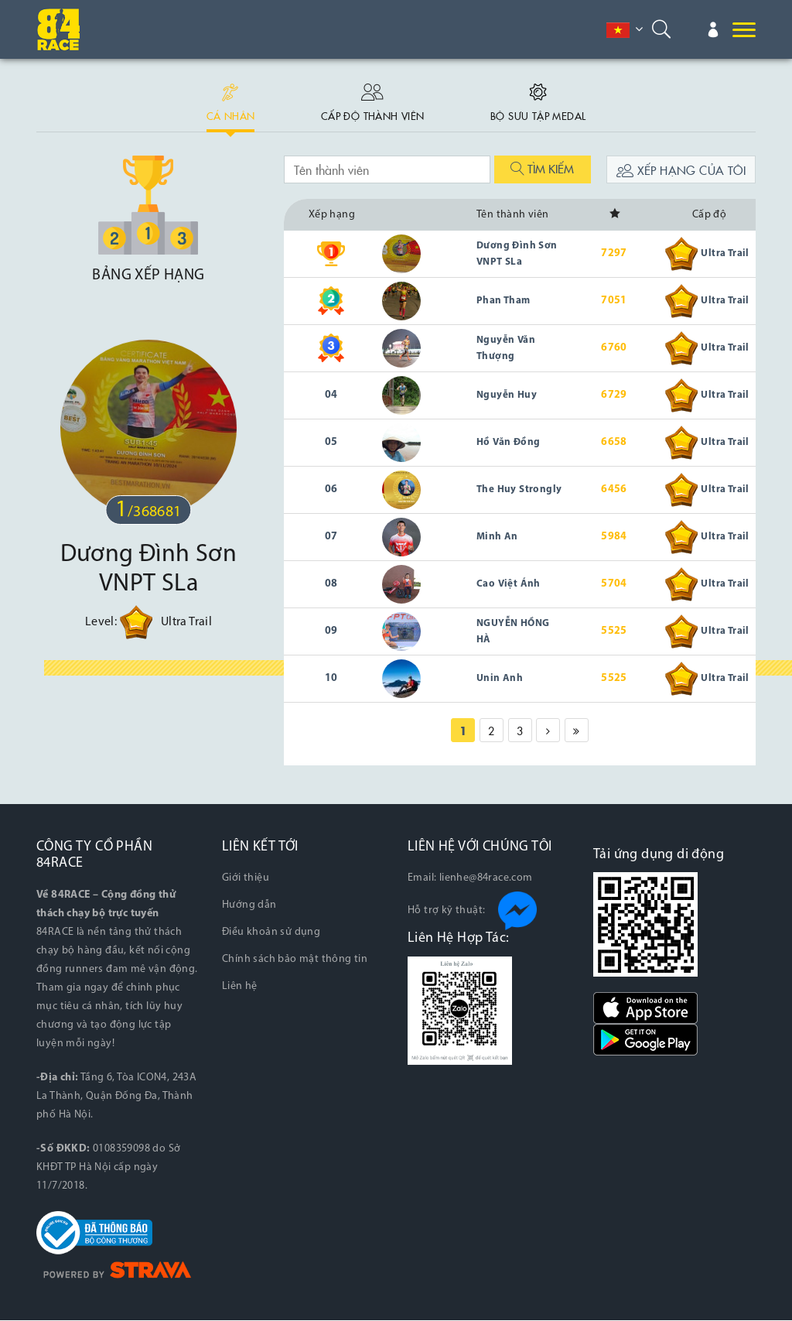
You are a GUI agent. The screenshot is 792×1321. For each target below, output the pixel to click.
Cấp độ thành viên (371, 99)
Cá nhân (225, 99)
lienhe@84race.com (486, 879)
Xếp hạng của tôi (681, 171)
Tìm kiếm (542, 170)
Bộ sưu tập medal (542, 99)
